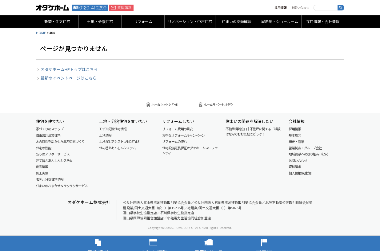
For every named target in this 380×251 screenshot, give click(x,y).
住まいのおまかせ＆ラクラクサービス (62, 185)
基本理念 (295, 135)
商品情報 (42, 166)
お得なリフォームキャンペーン (183, 135)
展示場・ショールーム (279, 21)
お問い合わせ (300, 7)
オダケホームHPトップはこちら (69, 69)
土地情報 (105, 135)
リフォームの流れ (174, 141)
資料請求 (121, 8)
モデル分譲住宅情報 (49, 179)
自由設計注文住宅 (48, 135)
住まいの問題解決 (236, 21)
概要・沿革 (296, 141)
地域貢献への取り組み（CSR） (309, 153)
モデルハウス (218, 243)
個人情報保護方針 (301, 173)
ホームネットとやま (162, 104)
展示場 (273, 243)
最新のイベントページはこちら (69, 78)
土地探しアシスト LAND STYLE (119, 141)
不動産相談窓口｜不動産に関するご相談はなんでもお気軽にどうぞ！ (253, 131)
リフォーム (143, 21)
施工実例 (42, 173)
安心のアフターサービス (53, 153)
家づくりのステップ (49, 128)
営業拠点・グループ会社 (305, 147)
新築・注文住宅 (57, 21)
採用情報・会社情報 (322, 21)
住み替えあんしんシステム (117, 147)
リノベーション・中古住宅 (190, 21)
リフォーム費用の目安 (177, 128)
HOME (41, 32)
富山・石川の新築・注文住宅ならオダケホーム (52, 8)
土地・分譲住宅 (100, 21)
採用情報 (280, 7)
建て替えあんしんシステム (54, 160)
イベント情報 (162, 243)
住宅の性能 (43, 147)
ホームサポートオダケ (216, 104)
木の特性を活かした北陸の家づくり (60, 141)
